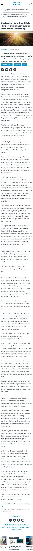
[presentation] (1, 543)
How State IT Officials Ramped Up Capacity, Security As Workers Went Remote (16, 527)
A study (3, 94)
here (28, 504)
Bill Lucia (6, 50)
